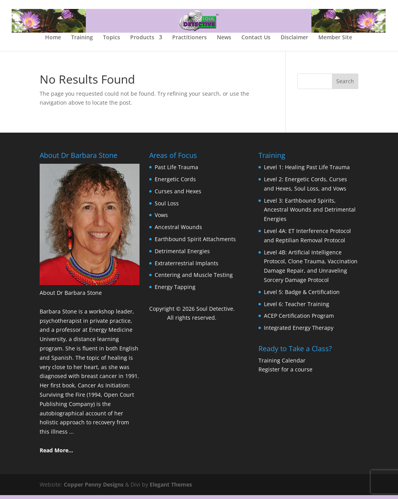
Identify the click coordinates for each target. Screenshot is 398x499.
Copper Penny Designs (94, 488)
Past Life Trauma (176, 171)
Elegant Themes (171, 488)
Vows (161, 218)
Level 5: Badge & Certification (302, 295)
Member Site (335, 42)
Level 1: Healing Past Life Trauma (307, 171)
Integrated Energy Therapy (298, 331)
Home (53, 42)
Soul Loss (167, 207)
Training (82, 42)
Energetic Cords (175, 183)
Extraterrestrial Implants (186, 267)
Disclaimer (294, 42)
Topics (111, 42)
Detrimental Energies (182, 255)
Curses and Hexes (178, 195)
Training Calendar (281, 364)
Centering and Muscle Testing (194, 278)
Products (142, 42)
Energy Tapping (175, 290)
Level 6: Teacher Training (296, 308)
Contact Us (256, 42)
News (224, 42)
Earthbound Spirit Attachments (195, 243)
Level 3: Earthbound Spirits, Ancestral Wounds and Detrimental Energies (310, 214)
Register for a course (285, 373)
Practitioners (189, 42)
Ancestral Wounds (178, 231)
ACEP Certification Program (299, 319)
